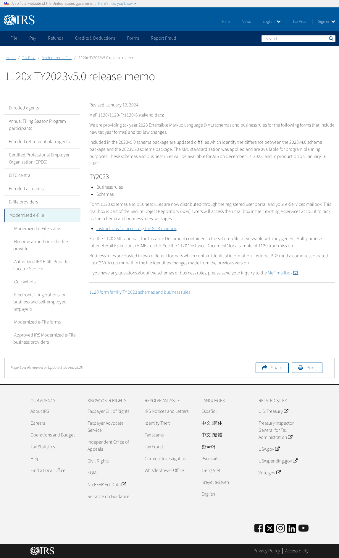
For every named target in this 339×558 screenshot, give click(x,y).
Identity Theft (157, 423)
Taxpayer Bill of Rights (108, 411)
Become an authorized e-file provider (40, 245)
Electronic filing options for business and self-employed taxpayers (40, 301)
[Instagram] (280, 528)
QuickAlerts (24, 281)
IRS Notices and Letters (166, 411)
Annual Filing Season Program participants (37, 125)
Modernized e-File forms (36, 321)
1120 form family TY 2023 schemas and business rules (139, 292)
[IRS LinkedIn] (291, 530)
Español (209, 411)
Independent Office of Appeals (108, 445)
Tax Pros (299, 22)
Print (311, 367)
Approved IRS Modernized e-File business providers (44, 338)
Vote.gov (270, 472)
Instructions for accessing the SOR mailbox (136, 228)
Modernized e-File (57, 58)
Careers (37, 423)
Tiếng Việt (210, 470)
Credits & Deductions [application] (95, 38)
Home (11, 58)
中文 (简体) (212, 423)
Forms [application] (133, 38)
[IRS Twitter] (269, 530)
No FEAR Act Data (107, 484)
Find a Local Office (47, 470)
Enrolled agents (24, 108)
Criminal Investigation (166, 458)
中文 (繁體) (212, 434)
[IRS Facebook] (258, 528)
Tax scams (154, 434)
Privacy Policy (267, 551)
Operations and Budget (52, 434)
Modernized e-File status (36, 228)
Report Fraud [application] (163, 38)
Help (226, 22)
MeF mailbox (283, 273)
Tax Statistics (42, 446)
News (246, 22)
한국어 (208, 446)
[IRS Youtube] (303, 528)
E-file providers (23, 202)
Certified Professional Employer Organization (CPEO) (39, 158)
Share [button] (276, 367)
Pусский (209, 458)
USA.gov (269, 449)
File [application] (13, 38)
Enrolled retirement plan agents (39, 141)
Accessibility (297, 551)
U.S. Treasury (273, 411)
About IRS (39, 411)
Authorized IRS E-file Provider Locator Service (41, 265)
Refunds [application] (55, 38)
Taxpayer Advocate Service (106, 426)
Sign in (326, 22)
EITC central (20, 175)
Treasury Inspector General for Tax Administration (276, 430)
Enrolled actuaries (26, 188)
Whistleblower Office (164, 470)
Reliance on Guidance (108, 496)
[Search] (298, 38)
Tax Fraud (154, 446)
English (272, 22)
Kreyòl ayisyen (215, 482)
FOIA (92, 472)
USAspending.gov (278, 460)
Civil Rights (98, 460)
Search (330, 38)
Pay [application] (32, 38)
